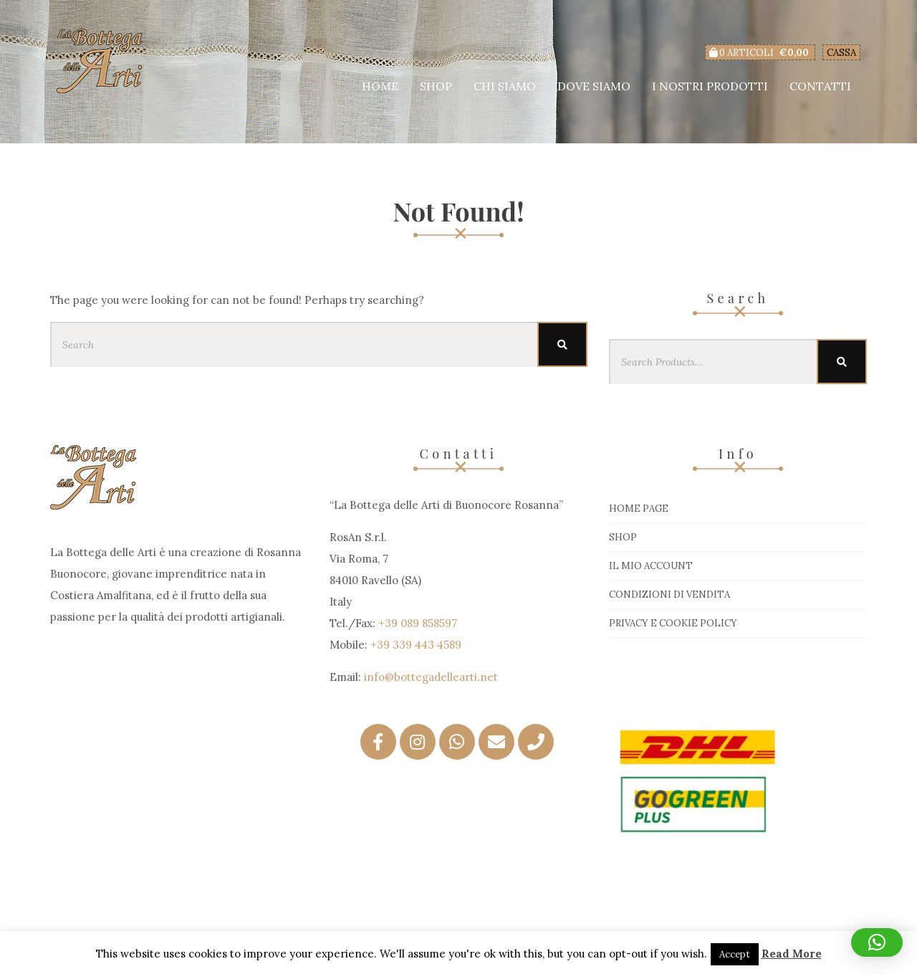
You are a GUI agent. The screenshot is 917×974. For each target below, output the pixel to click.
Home (380, 86)
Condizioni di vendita (669, 594)
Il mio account (651, 566)
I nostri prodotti (710, 86)
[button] (877, 942)
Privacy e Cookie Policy (673, 623)
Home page (638, 508)
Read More (792, 953)
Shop (436, 86)
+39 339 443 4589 (415, 644)
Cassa (841, 53)
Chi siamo (505, 86)
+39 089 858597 (417, 623)
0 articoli (760, 53)
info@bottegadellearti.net (431, 677)
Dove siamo (593, 86)
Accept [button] (734, 954)
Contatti (820, 86)
